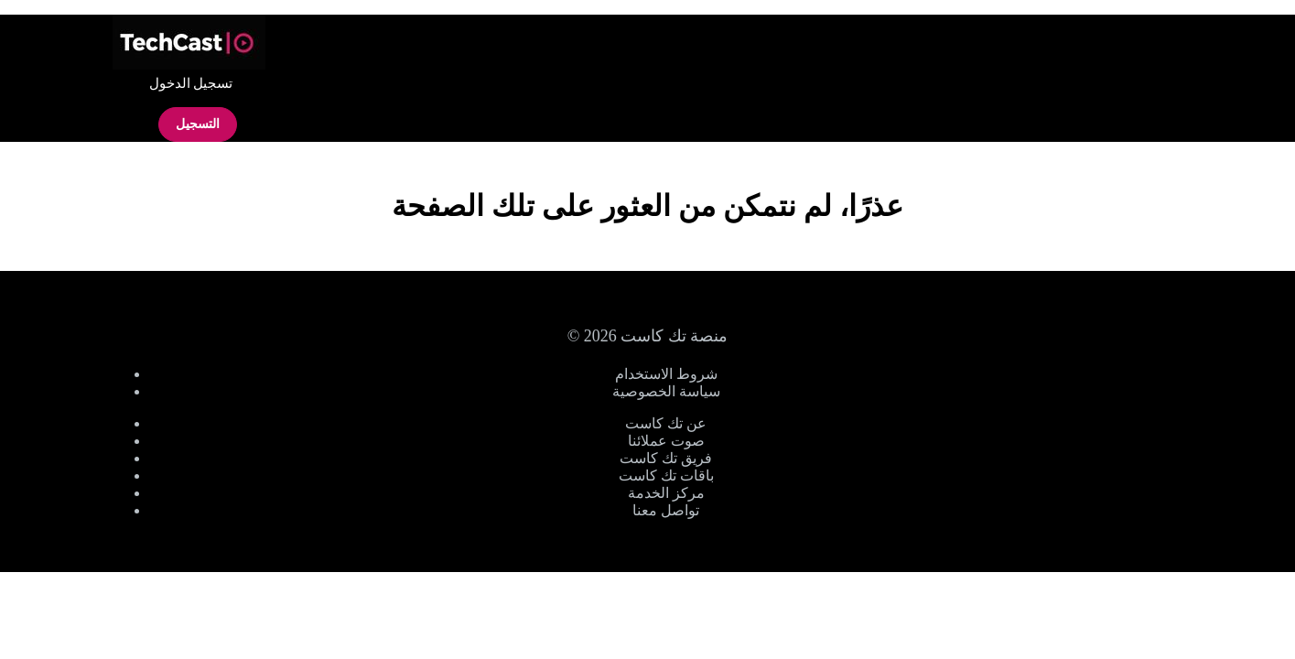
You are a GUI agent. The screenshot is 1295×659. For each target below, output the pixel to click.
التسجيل (198, 124)
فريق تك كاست (666, 458)
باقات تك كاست (666, 475)
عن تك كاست (666, 423)
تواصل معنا (665, 510)
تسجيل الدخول (191, 83)
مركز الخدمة (666, 493)
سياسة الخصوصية (666, 391)
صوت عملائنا (666, 440)
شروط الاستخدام (666, 374)
